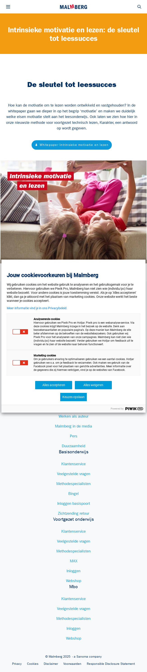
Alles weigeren (93, 385)
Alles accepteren (53, 385)
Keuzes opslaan (73, 397)
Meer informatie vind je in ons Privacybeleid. (37, 308)
